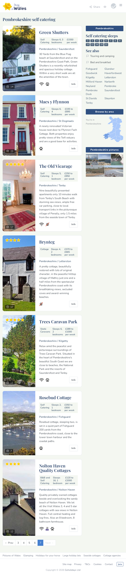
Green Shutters (53, 32)
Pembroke (110, 86)
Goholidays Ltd (72, 570)
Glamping (28, 555)
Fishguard (91, 69)
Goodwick (91, 73)
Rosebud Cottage (55, 397)
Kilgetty (90, 77)
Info (73, 83)
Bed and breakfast (98, 62)
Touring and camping (100, 56)
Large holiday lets (72, 555)
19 (101, 44)
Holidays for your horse (48, 555)
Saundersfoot (112, 90)
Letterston (110, 77)
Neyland (90, 86)
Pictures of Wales (12, 555)
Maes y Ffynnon (54, 101)
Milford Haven (94, 81)
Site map (67, 564)
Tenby (89, 102)
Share (94, 7)
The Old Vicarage (55, 166)
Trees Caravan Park (58, 321)
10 (88, 44)
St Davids (91, 98)
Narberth (110, 81)
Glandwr (110, 69)
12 (92, 44)
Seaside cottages (92, 555)
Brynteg (47, 242)
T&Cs (87, 564)
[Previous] (9, 543)
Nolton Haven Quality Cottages (55, 468)
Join (120, 564)
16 (97, 44)
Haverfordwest (113, 73)
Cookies (98, 564)
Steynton (110, 98)
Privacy (77, 564)
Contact (109, 564)
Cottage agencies (112, 555)
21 (106, 44)
